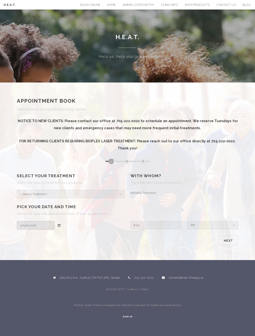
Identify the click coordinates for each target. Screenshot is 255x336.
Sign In (127, 316)
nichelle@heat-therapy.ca (186, 277)
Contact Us (226, 5)
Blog (247, 5)
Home (111, 5)
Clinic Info (169, 5)
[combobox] (36, 225)
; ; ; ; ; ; (70, 194)
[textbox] (36, 225)
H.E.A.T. (10, 5)
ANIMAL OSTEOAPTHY (138, 5)
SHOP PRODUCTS (197, 5)
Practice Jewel (83, 305)
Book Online (90, 5)
